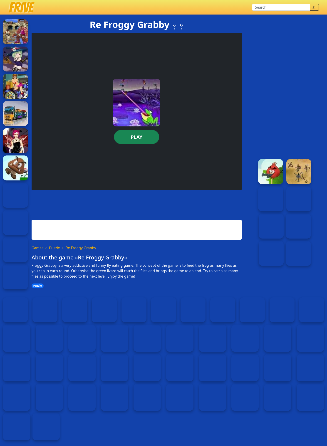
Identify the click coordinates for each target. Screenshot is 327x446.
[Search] (281, 7)
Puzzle (54, 247)
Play (137, 137)
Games (37, 247)
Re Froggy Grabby (81, 247)
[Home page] (21, 7)
